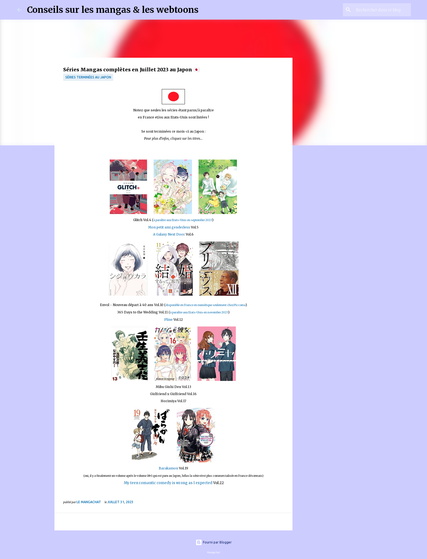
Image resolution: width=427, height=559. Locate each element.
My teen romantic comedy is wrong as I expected (167, 483)
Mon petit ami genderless (169, 227)
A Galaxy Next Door (169, 234)
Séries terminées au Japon (88, 77)
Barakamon (168, 468)
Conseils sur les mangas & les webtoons (113, 9)
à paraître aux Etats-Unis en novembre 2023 (199, 312)
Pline (168, 319)
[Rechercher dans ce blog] (382, 9)
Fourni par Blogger (214, 542)
